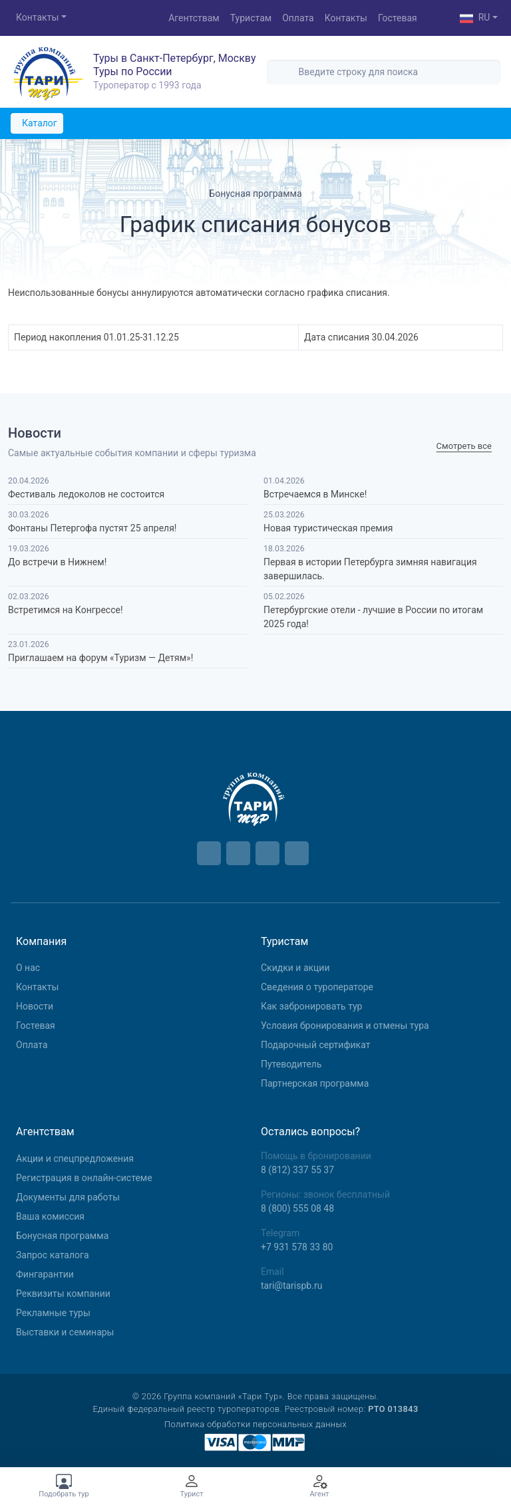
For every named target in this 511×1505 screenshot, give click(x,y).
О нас (28, 967)
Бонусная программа (62, 1235)
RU (475, 18)
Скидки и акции (295, 967)
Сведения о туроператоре (317, 987)
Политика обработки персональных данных (255, 1424)
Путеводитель (291, 1064)
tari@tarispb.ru (291, 1285)
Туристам (250, 18)
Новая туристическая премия (328, 528)
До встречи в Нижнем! (57, 562)
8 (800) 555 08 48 (297, 1208)
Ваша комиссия (50, 1216)
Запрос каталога (52, 1255)
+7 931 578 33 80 (297, 1247)
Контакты (37, 17)
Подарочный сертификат (315, 1044)
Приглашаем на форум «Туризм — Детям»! (100, 657)
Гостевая (397, 18)
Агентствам (194, 18)
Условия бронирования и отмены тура (345, 1025)
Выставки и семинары (65, 1332)
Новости (34, 1006)
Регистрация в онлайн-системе (84, 1177)
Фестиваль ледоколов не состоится (86, 494)
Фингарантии (45, 1274)
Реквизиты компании (63, 1293)
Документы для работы (68, 1197)
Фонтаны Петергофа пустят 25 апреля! (92, 528)
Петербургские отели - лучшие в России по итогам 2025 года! (373, 617)
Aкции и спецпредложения (75, 1158)
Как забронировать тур (311, 1006)
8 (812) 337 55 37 (297, 1169)
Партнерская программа (315, 1083)
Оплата (298, 18)
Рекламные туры (53, 1312)
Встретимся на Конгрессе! (65, 610)
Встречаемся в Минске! (315, 494)
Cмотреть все (464, 447)
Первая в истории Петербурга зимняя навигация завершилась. (370, 569)
